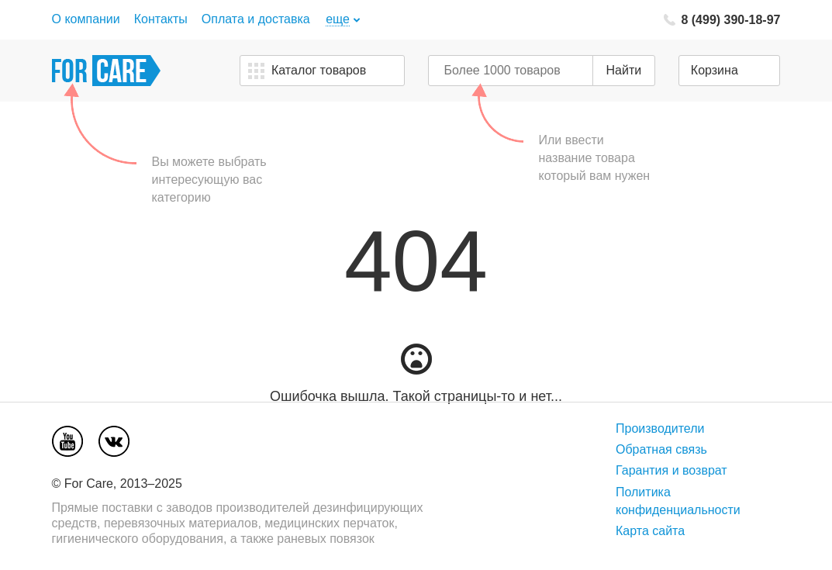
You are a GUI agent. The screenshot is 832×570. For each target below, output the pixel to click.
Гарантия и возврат (671, 470)
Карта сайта (650, 530)
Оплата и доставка (256, 19)
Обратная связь (661, 449)
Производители (660, 428)
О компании (86, 19)
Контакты (161, 19)
